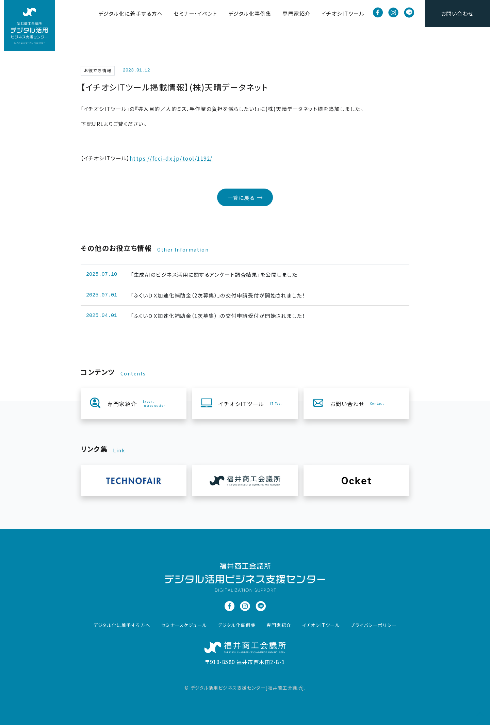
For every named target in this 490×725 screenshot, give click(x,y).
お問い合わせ (457, 13)
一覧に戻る (245, 197)
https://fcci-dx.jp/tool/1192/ (171, 158)
